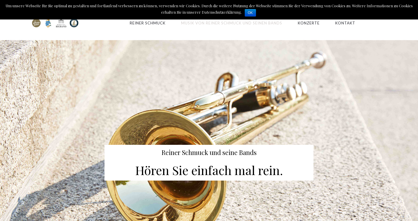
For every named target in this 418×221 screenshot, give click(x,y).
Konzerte (309, 23)
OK (250, 13)
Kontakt (345, 23)
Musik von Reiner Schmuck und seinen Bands (231, 23)
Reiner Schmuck (147, 23)
